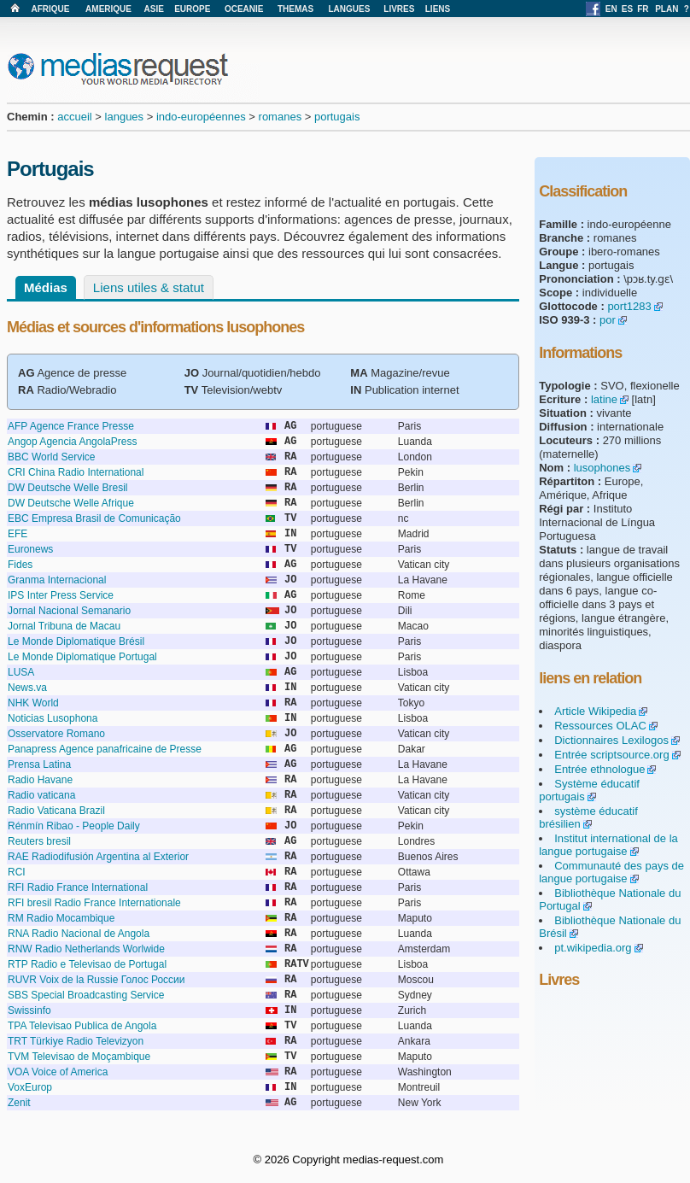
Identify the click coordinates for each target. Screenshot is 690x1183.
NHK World (33, 703)
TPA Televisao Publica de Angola (82, 1026)
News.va (27, 688)
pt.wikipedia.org (592, 947)
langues (124, 116)
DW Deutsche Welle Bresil (67, 488)
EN (611, 9)
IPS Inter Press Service (61, 595)
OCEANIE (244, 9)
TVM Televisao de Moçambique (79, 1057)
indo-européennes (201, 116)
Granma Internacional (57, 580)
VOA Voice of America (58, 1072)
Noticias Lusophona (52, 718)
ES (627, 9)
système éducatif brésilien (588, 817)
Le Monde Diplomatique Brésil (76, 641)
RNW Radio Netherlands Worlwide (86, 949)
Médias (45, 287)
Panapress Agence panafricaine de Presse (105, 749)
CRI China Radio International (75, 472)
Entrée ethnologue (599, 769)
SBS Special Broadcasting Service (86, 995)
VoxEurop (30, 1087)
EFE (17, 534)
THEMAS (295, 9)
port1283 (629, 306)
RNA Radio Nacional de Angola (78, 934)
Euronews (30, 549)
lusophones (602, 467)
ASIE (154, 9)
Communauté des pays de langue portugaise (611, 872)
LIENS (437, 9)
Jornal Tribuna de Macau (64, 626)
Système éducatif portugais (589, 790)
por (607, 319)
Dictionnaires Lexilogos (611, 740)
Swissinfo (29, 1010)
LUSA (21, 672)
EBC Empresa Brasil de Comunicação (94, 518)
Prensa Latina (39, 764)
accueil (74, 116)
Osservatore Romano (56, 734)
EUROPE (192, 9)
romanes (280, 116)
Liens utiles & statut (148, 287)
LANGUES (349, 9)
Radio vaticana (41, 795)
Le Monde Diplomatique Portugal (82, 657)
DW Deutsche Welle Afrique (71, 503)
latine (604, 399)
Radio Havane (40, 780)
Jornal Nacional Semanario (69, 611)
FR (642, 9)
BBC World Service (51, 457)
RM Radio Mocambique (61, 918)
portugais (337, 116)
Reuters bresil (39, 841)
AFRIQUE (50, 9)
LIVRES (398, 9)
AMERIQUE (108, 9)
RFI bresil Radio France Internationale (94, 903)
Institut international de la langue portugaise (608, 845)
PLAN (666, 9)
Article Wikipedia (595, 711)
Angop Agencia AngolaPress (72, 442)
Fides (20, 565)
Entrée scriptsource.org (611, 754)
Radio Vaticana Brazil (56, 811)
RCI (17, 872)
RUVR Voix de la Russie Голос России (96, 980)
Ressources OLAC (600, 725)
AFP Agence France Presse (71, 426)
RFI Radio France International (78, 887)
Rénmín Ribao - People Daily (74, 826)
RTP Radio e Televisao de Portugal (87, 964)
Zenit (19, 1103)
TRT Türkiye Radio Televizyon (75, 1041)
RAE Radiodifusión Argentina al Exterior (98, 857)
